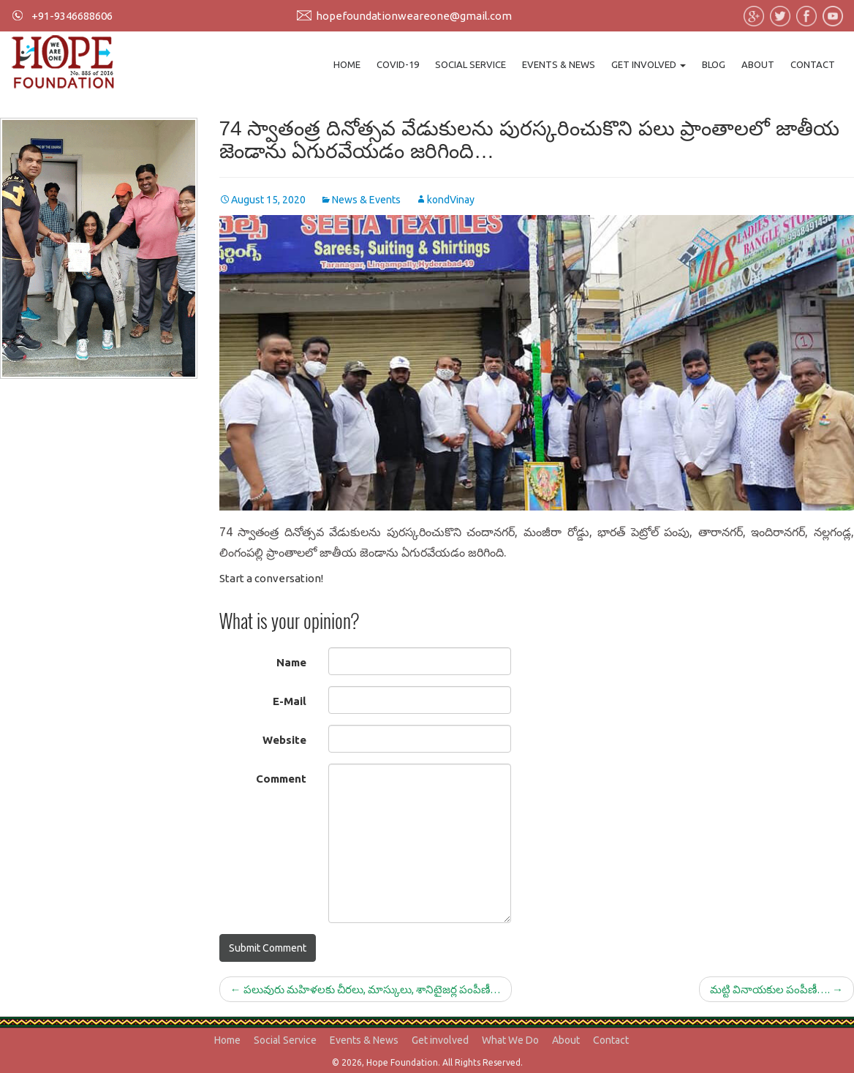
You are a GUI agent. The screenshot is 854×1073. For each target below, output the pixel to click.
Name (291, 662)
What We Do (510, 1040)
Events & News (558, 64)
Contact (812, 64)
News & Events (366, 200)
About (757, 64)
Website (284, 740)
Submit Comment (267, 948)
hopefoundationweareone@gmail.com (414, 16)
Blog (713, 64)
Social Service (470, 64)
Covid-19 (398, 64)
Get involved (648, 64)
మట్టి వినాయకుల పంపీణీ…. (776, 989)
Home (346, 64)
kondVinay (451, 200)
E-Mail (289, 701)
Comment (281, 778)
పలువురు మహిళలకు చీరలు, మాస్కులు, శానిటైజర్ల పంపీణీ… (365, 989)
